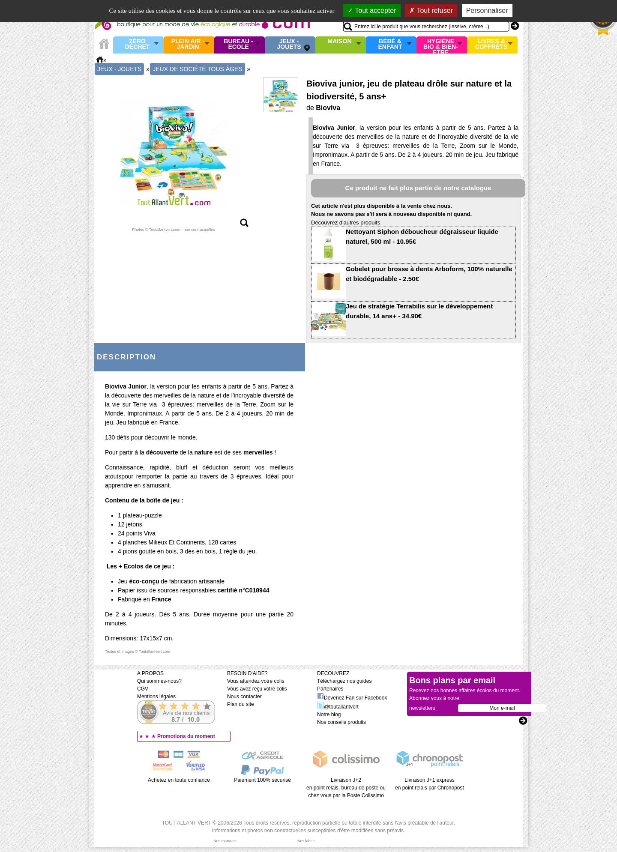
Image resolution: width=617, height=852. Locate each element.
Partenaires (330, 689)
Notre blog (329, 714)
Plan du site (240, 704)
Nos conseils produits (341, 722)
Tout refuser (431, 10)
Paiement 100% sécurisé (262, 780)
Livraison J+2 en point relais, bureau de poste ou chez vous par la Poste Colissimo (346, 787)
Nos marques (225, 841)
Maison (340, 42)
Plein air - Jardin (187, 44)
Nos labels (306, 841)
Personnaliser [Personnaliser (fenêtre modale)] (487, 10)
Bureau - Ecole (238, 44)
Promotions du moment (186, 736)
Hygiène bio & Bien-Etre (440, 45)
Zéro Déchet (137, 44)
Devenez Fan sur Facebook (352, 698)
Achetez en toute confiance (179, 780)
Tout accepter (371, 10)
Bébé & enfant (390, 44)
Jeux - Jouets (289, 44)
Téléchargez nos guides (344, 681)
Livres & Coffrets (491, 44)
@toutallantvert (338, 707)
